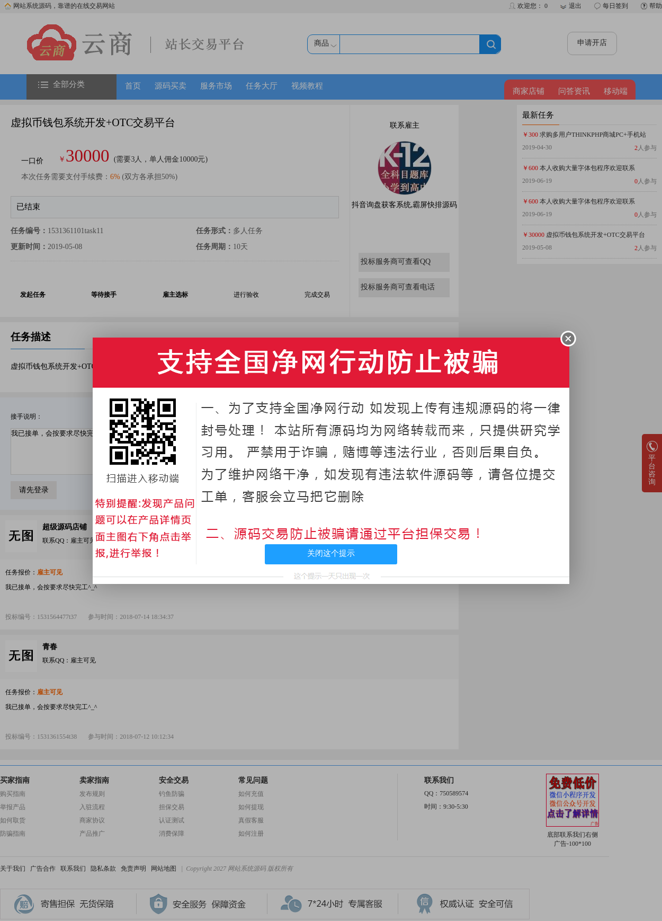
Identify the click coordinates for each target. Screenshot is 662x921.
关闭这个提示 (331, 553)
